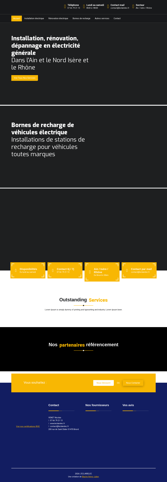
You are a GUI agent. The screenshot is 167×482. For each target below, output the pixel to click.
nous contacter (133, 383)
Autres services (102, 18)
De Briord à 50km (101, 275)
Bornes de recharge (81, 18)
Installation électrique (34, 18)
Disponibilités (28, 269)
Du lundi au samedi (28, 272)
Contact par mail (141, 269)
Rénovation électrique (58, 18)
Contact (117, 18)
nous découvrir (104, 383)
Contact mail (117, 5)
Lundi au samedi (95, 5)
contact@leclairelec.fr (140, 272)
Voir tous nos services (24, 78)
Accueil (16, 18)
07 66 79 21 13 (63, 272)
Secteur (140, 5)
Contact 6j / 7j (65, 269)
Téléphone (73, 5)
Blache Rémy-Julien (90, 476)
